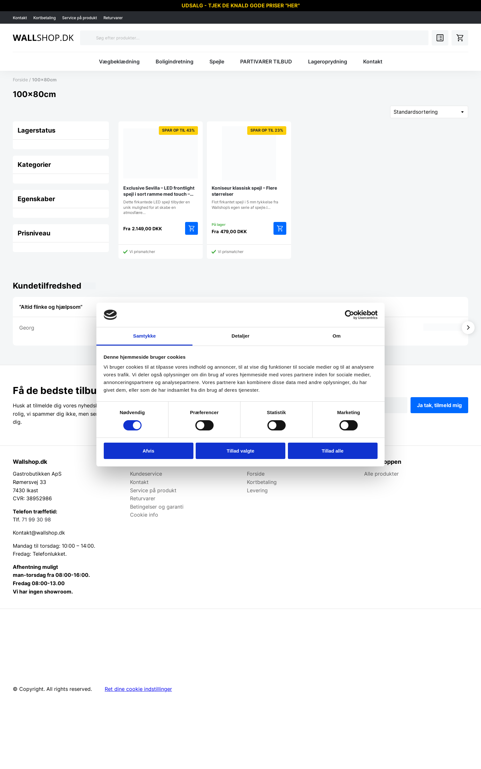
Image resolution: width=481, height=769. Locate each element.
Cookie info (144, 514)
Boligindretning (174, 61)
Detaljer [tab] (240, 336)
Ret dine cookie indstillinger (138, 689)
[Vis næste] (468, 327)
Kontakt (20, 17)
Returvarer (113, 17)
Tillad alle (332, 451)
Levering (257, 490)
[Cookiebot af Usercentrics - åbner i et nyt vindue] (350, 315)
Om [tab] (336, 336)
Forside (20, 79)
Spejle (216, 61)
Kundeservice (146, 473)
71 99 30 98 (36, 519)
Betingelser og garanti (156, 506)
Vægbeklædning (119, 61)
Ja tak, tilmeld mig (439, 405)
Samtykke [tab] (144, 336)
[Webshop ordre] (429, 112)
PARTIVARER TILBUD (266, 61)
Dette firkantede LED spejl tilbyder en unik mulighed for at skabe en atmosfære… (160, 170)
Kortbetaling (44, 17)
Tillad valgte (240, 451)
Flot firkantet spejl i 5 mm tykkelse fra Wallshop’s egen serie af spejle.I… (249, 167)
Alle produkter (381, 473)
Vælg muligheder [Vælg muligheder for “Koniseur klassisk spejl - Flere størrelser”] (279, 228)
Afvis (148, 451)
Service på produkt (79, 17)
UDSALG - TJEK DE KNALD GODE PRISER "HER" (241, 5)
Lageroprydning (327, 61)
